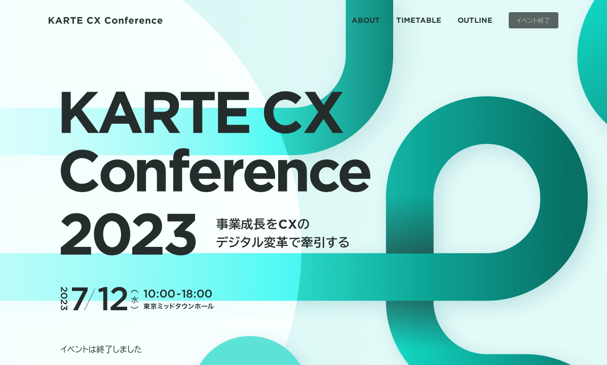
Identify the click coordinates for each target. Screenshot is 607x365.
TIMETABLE (418, 20)
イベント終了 (533, 20)
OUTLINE (475, 20)
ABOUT (366, 20)
